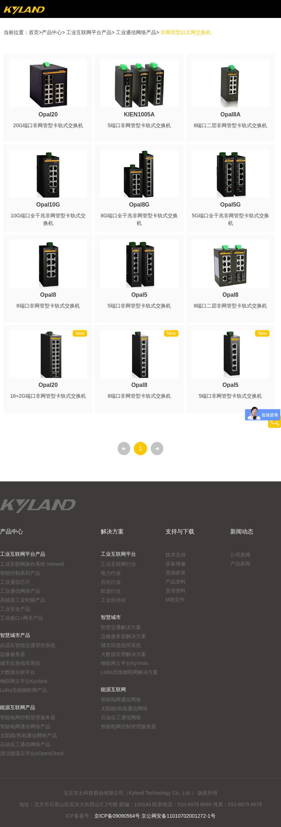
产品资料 (176, 582)
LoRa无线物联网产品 (23, 690)
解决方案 (112, 531)
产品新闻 (240, 564)
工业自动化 (113, 600)
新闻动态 (241, 531)
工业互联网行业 (118, 564)
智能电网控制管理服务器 (27, 717)
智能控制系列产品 (20, 573)
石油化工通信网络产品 (25, 744)
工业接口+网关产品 (21, 618)
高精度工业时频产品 (22, 600)
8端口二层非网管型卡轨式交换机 (230, 125)
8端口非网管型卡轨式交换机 (48, 306)
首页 (34, 32)
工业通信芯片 (15, 582)
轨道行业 (111, 591)
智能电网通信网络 (121, 699)
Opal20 (48, 114)
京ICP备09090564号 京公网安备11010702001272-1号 (155, 816)
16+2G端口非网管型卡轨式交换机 (48, 396)
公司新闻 (240, 555)
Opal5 (139, 295)
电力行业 (111, 573)
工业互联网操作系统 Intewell (32, 564)
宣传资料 (176, 590)
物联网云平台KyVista (23, 681)
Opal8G (139, 205)
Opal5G (230, 205)
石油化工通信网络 (121, 717)
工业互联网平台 (118, 554)
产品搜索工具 (274, 421)
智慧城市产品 (15, 635)
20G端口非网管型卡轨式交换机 (48, 125)
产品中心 (52, 32)
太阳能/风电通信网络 (124, 708)
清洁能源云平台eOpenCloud (32, 753)
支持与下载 (180, 531)
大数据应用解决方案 (123, 654)
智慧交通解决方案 (121, 627)
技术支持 (176, 555)
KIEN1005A (139, 114)
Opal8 (48, 295)
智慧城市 (111, 617)
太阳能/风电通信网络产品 (28, 735)
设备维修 (176, 564)
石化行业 (111, 582)
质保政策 (176, 573)
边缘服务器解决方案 (123, 636)
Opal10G (48, 205)
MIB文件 (175, 599)
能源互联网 (113, 689)
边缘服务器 (12, 654)
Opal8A (231, 114)
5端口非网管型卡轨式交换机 (139, 125)
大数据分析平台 (17, 672)
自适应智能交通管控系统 (27, 645)
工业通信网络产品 (136, 32)
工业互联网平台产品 (89, 32)
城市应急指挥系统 (20, 663)
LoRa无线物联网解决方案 (129, 672)
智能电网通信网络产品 (25, 726)
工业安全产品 (15, 609)
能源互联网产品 (17, 707)
